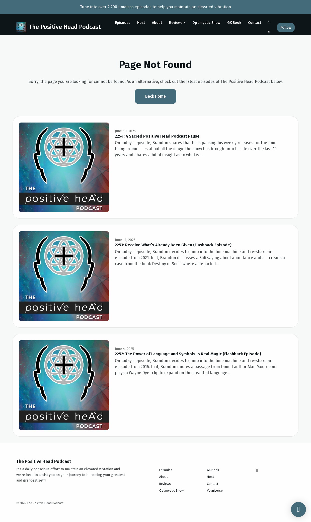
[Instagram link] (269, 22)
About (157, 23)
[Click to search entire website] (269, 32)
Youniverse (215, 490)
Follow (285, 27)
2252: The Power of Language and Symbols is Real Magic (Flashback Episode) (188, 354)
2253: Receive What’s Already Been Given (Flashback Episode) (173, 245)
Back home (155, 96)
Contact (254, 23)
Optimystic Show (206, 23)
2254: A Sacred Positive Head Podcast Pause (157, 136)
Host (141, 23)
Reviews (175, 23)
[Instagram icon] (257, 471)
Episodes (122, 23)
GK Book (234, 23)
